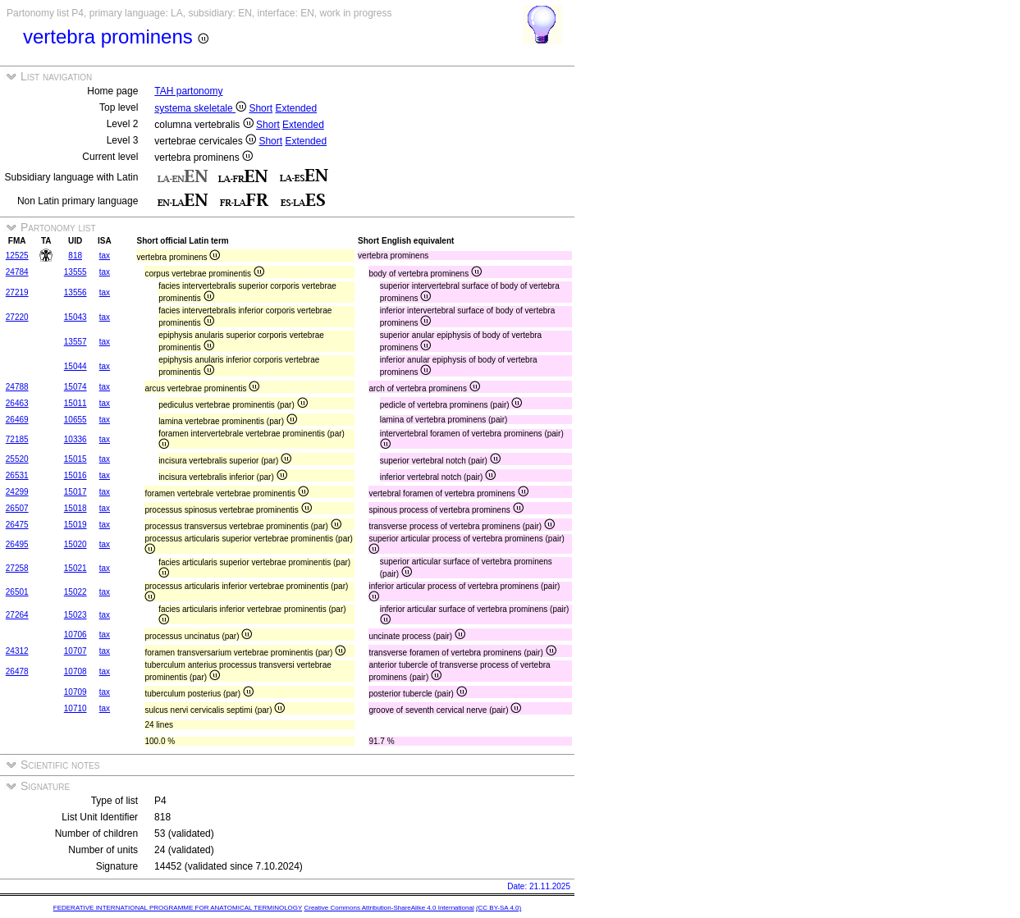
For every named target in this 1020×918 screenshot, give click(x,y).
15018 (75, 508)
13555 (75, 271)
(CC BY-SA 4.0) (498, 907)
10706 (75, 634)
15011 (75, 403)
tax (104, 255)
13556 (75, 292)
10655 (75, 419)
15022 (75, 591)
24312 (17, 650)
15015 (75, 459)
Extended (296, 108)
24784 (17, 271)
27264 (17, 614)
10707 (75, 650)
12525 (17, 255)
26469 (17, 419)
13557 (75, 341)
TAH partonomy (188, 91)
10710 (75, 708)
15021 (75, 568)
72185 (17, 439)
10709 (75, 691)
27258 (17, 568)
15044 (75, 366)
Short (260, 108)
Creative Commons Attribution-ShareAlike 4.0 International (388, 907)
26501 (17, 591)
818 (75, 255)
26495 (17, 544)
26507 (17, 508)
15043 (75, 317)
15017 (75, 491)
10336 (75, 439)
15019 (75, 524)
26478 (17, 671)
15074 (75, 386)
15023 (75, 614)
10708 (75, 671)
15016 (75, 475)
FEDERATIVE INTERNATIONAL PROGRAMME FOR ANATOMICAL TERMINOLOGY (177, 907)
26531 (17, 475)
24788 (17, 386)
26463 (17, 403)
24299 (17, 491)
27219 (17, 292)
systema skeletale (200, 108)
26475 (17, 524)
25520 (17, 459)
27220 (17, 317)
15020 (75, 544)
